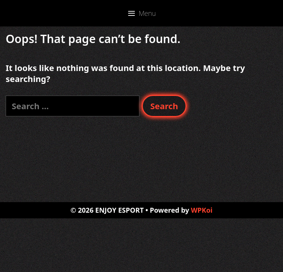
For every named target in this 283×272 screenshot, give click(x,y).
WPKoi (201, 210)
